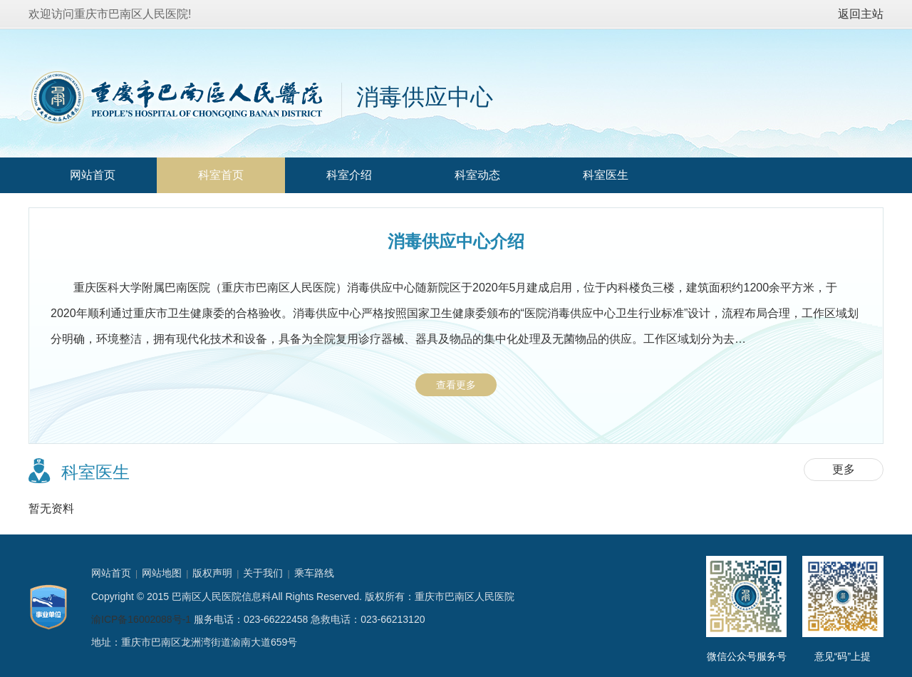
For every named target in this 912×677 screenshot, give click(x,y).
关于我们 (263, 573)
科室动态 (477, 175)
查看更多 (456, 385)
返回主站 (861, 14)
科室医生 (605, 175)
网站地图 (162, 573)
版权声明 (212, 573)
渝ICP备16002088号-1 (141, 619)
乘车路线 (314, 573)
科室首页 (221, 175)
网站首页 (92, 175)
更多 (843, 469)
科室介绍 (349, 175)
